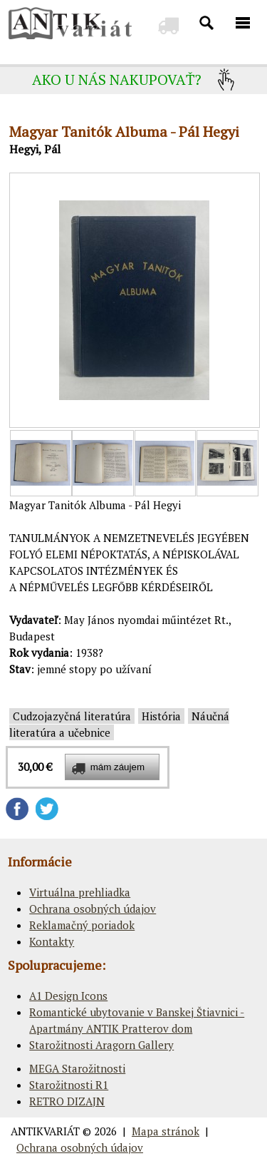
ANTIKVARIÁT (45, 1131)
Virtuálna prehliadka (79, 892)
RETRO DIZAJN (67, 1101)
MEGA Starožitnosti (77, 1068)
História (161, 716)
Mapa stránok (165, 1131)
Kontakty (51, 941)
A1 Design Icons (68, 995)
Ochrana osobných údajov (92, 908)
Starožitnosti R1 (68, 1085)
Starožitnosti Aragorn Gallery (101, 1045)
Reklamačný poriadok (82, 925)
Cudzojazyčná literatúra (72, 716)
